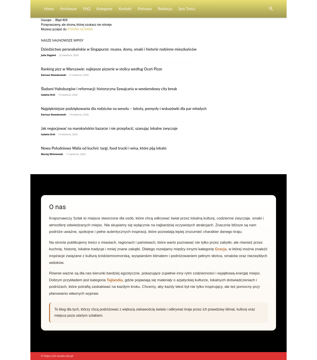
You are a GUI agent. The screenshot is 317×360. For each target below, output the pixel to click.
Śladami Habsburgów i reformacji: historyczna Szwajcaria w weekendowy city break (109, 88)
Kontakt (125, 8)
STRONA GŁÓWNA (80, 29)
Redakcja (165, 8)
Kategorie (104, 8)
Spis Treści (187, 8)
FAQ (86, 8)
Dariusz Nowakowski (53, 75)
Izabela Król (48, 94)
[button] (270, 9)
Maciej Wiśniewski (52, 154)
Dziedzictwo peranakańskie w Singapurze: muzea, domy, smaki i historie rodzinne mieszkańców (119, 49)
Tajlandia (115, 280)
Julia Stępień (48, 55)
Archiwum (68, 8)
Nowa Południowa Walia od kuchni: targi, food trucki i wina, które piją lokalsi (103, 148)
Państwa (145, 8)
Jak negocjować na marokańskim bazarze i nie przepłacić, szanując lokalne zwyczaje (109, 128)
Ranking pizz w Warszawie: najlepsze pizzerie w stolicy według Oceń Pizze (101, 69)
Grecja (221, 249)
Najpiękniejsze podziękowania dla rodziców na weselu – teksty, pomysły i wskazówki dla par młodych (124, 108)
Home (49, 8)
